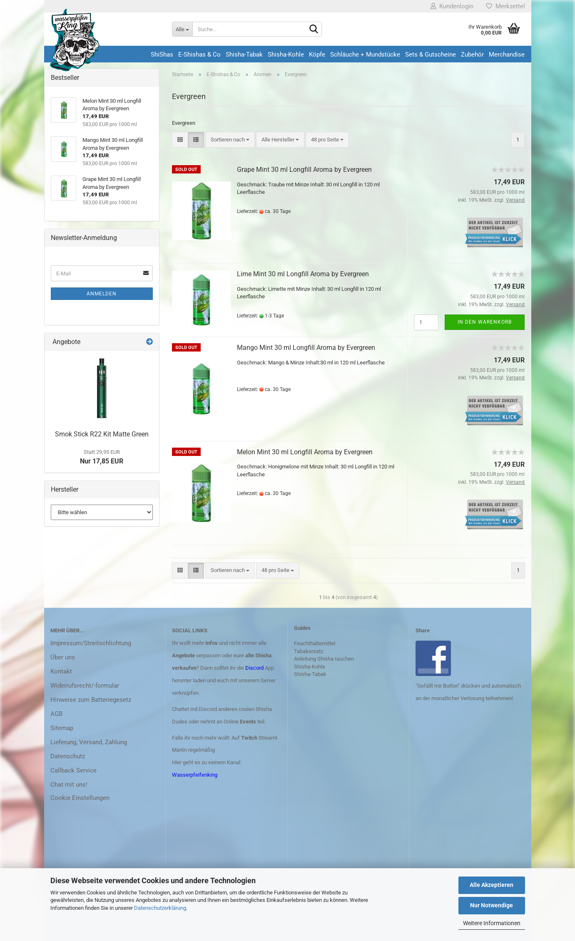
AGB (56, 714)
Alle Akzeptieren (491, 885)
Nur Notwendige (491, 905)
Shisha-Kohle (286, 54)
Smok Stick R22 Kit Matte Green (102, 434)
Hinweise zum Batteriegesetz (90, 699)
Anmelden (102, 294)
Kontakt (61, 671)
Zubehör (472, 54)
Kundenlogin (452, 6)
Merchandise (507, 54)
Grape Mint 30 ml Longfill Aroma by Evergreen (304, 169)
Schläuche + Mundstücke (365, 54)
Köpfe (317, 54)
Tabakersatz (308, 651)
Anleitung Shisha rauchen (324, 659)
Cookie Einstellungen (80, 798)
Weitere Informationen (491, 923)
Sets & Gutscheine (430, 54)
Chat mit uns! (68, 784)
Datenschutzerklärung (160, 908)
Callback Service (73, 770)
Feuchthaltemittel (314, 643)
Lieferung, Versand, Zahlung (88, 742)
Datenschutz (67, 756)
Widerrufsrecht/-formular (84, 685)
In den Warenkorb (485, 322)
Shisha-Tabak (244, 54)
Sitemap (61, 728)
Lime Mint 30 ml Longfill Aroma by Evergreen (303, 274)
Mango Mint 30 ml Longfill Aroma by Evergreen (306, 348)
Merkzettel (505, 6)
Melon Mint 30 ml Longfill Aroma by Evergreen (305, 452)
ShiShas (162, 54)
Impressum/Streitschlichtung (90, 643)
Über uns (62, 657)
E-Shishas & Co (199, 54)
